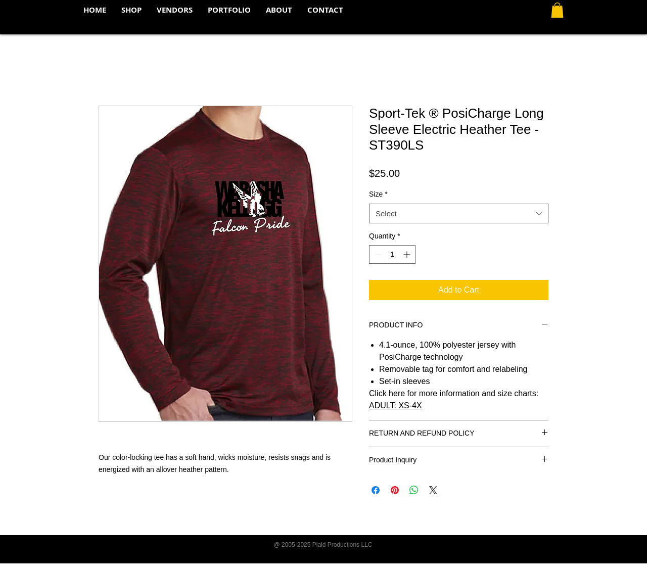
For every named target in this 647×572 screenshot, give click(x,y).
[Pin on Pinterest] (395, 490)
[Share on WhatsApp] (414, 490)
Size (378, 194)
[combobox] (458, 213)
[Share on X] (433, 490)
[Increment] (407, 254)
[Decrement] (377, 254)
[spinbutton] (392, 254)
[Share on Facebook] (375, 490)
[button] (557, 10)
